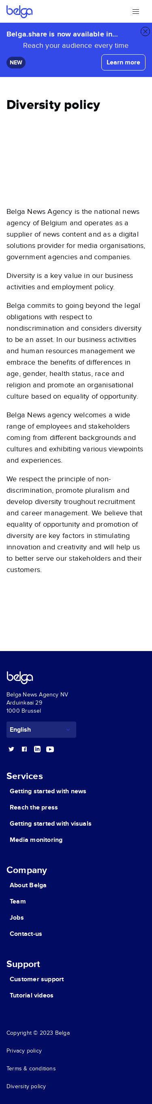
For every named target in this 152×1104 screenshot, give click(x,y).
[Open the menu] (136, 11)
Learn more (123, 62)
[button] (136, 11)
